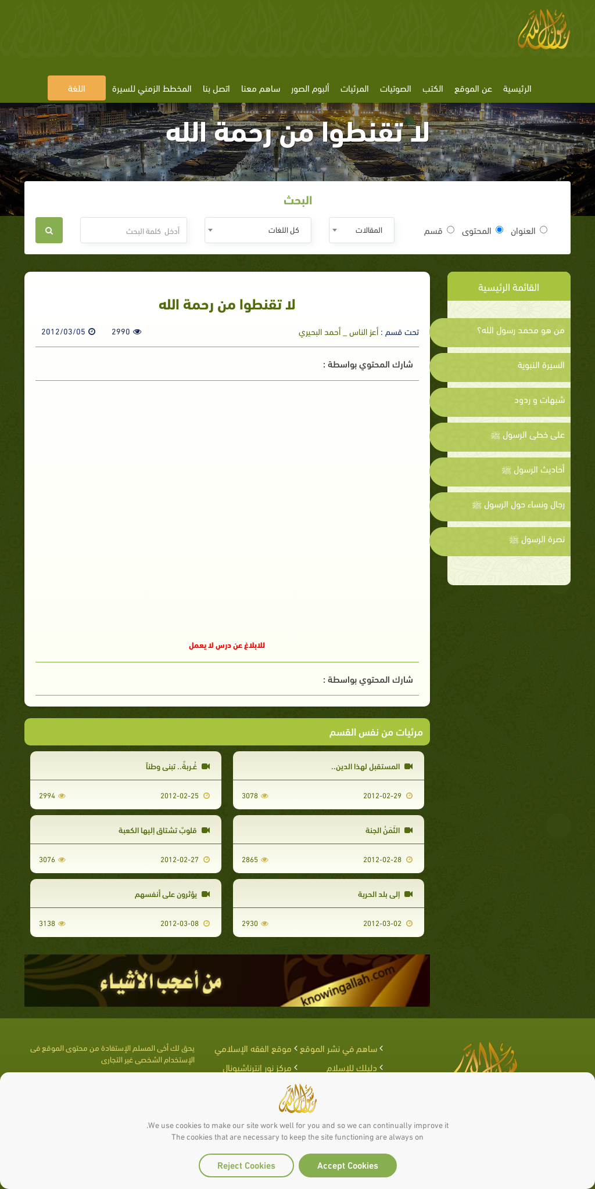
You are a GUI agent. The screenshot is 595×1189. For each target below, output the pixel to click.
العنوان (529, 230)
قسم (439, 230)
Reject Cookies (246, 1164)
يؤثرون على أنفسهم (172, 893)
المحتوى (482, 230)
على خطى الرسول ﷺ (527, 433)
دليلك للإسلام (352, 1066)
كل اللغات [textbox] (283, 229)
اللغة (76, 87)
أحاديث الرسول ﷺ (533, 468)
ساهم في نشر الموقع (338, 1047)
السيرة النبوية (541, 364)
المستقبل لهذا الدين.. (372, 765)
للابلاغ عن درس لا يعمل (227, 644)
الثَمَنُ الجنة (389, 829)
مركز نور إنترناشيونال (257, 1066)
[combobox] (362, 230)
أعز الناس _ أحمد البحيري (338, 331)
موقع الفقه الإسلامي (253, 1047)
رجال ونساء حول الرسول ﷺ (518, 503)
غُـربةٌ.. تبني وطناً (178, 765)
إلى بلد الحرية (385, 893)
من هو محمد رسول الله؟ (521, 329)
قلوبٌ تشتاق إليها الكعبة (164, 829)
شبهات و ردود (539, 399)
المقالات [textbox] (369, 229)
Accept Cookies (347, 1164)
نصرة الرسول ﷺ (537, 538)
